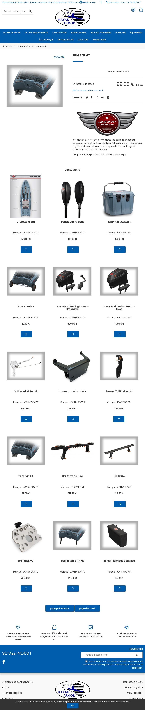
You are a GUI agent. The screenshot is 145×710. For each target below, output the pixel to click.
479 (119, 323)
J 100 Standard (26, 222)
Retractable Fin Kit (72, 561)
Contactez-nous (132, 681)
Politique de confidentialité (18, 681)
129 (119, 493)
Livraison (8, 698)
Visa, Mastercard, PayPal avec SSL (54, 633)
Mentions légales (13, 692)
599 (72, 323)
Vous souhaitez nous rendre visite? (18, 633)
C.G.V (6, 687)
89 (72, 239)
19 (119, 578)
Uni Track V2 (25, 561)
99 (25, 493)
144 (72, 408)
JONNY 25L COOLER (119, 222)
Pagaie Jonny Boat (72, 222)
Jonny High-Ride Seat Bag (119, 561)
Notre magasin (133, 687)
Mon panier (135, 698)
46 (25, 578)
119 (25, 323)
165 (25, 408)
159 (119, 239)
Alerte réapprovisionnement (88, 90)
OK (72, 705)
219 (72, 493)
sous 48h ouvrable (127, 631)
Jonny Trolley (25, 306)
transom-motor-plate (72, 391)
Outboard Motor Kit (26, 391)
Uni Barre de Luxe (72, 476)
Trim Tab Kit (81, 55)
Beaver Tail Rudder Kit (119, 391)
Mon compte (134, 692)
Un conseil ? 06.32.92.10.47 (90, 631)
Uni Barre (119, 476)
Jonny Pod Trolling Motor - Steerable (72, 308)
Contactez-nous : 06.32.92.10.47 (123, 2)
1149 (26, 239)
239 (119, 408)
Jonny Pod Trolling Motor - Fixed (119, 308)
